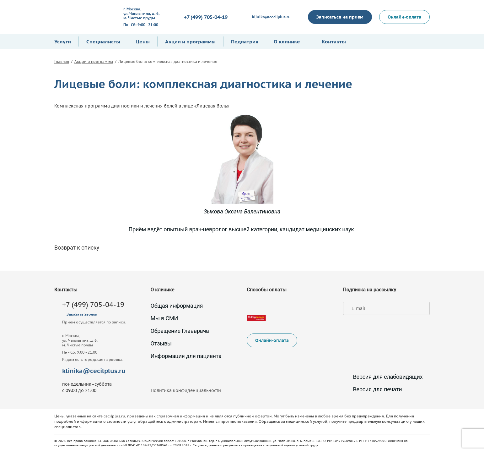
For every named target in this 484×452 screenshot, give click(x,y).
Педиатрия (244, 41)
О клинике (287, 41)
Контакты (334, 41)
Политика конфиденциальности (186, 390)
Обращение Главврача (180, 331)
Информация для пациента (186, 356)
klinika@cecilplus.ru (271, 16)
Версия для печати (372, 389)
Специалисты (103, 41)
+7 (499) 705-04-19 (206, 17)
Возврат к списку (76, 247)
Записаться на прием (339, 17)
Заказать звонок (82, 314)
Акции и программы (190, 41)
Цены (143, 41)
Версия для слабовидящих (383, 376)
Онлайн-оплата (404, 17)
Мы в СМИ (164, 318)
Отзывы (161, 343)
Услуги (62, 41)
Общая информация (177, 305)
